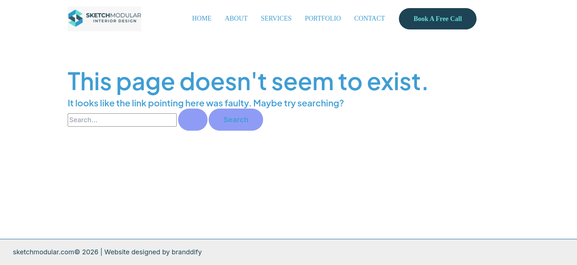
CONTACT (369, 18)
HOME (202, 18)
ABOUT (236, 18)
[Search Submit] (193, 120)
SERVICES (276, 18)
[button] (438, 18)
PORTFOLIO (323, 18)
